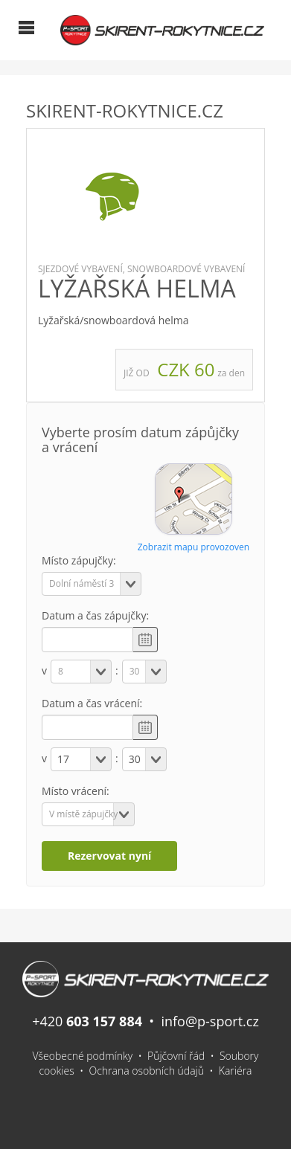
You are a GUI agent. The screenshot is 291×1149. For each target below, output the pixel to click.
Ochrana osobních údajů (147, 1070)
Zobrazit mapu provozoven (193, 547)
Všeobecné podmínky (83, 1056)
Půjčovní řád (176, 1056)
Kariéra (235, 1070)
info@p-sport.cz (209, 1021)
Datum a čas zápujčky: (95, 615)
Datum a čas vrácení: (92, 703)
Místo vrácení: (75, 791)
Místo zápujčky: (79, 560)
